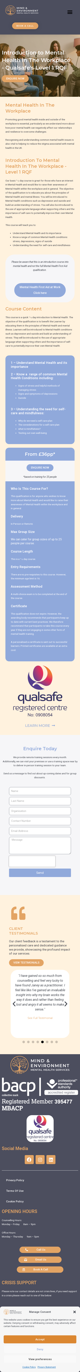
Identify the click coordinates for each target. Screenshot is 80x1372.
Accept (40, 1339)
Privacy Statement (47, 1367)
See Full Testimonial (40, 1018)
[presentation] (32, 861)
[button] (74, 1312)
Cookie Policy (29, 1367)
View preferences (40, 1359)
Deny (40, 1349)
